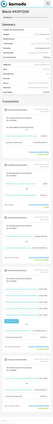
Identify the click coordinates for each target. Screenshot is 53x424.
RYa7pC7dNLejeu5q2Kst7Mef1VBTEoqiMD (21, 136)
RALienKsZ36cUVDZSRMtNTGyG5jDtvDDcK (22, 302)
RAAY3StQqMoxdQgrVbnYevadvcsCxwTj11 (21, 184)
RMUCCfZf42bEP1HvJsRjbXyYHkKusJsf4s (21, 195)
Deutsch (10, 421)
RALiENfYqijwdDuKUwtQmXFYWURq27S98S (22, 289)
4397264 (46, 57)
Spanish (24, 421)
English (4, 421)
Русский (17, 421)
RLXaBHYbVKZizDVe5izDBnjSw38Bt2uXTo (21, 315)
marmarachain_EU (42, 48)
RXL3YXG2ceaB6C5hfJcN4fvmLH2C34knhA (22, 331)
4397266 (46, 92)
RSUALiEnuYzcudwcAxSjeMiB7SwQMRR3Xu (22, 296)
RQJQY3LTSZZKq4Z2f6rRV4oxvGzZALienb (21, 309)
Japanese (32, 421)
